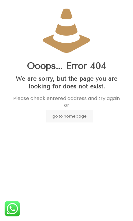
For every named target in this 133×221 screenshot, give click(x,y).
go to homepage (69, 116)
